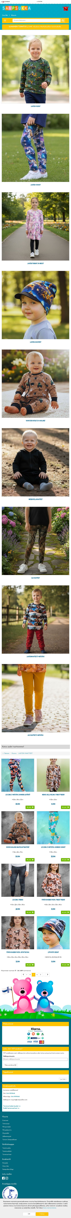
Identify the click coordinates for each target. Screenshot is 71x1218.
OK (29, 1214)
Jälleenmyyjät (6, 1136)
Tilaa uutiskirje (9, 1065)
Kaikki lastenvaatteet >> (11, 1108)
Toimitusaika (6, 1148)
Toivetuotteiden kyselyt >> (12, 1106)
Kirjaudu (13, 15)
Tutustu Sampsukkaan (9, 1139)
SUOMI (39, 1)
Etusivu (14, 753)
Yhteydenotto (6, 1130)
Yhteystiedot (6, 1127)
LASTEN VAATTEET (25, 753)
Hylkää (42, 1214)
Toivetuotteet (6, 1154)
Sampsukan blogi (7, 1169)
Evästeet (5, 1120)
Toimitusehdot (7, 1151)
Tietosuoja (5, 1124)
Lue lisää (63, 1079)
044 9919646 (10, 1093)
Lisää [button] (29, 807)
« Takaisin (6, 753)
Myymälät (5, 1133)
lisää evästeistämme (49, 1208)
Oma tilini (5, 15)
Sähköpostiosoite (8, 1056)
